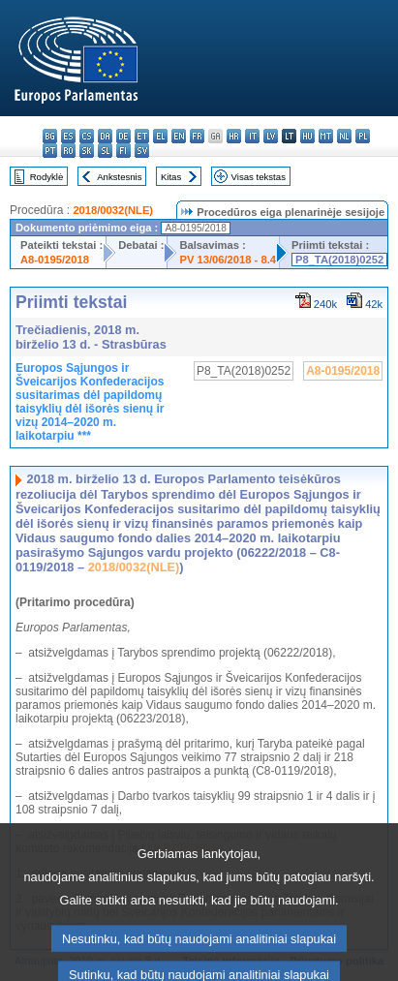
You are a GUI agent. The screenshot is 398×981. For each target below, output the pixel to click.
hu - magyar (307, 136)
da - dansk (105, 136)
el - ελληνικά (160, 136)
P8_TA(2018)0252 (339, 259)
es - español (68, 136)
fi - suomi (123, 150)
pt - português (50, 150)
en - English (178, 136)
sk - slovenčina (86, 150)
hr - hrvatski (234, 136)
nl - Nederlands (344, 136)
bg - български (50, 136)
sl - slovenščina (105, 150)
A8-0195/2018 (54, 259)
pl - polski (362, 136)
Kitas (171, 176)
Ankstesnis (119, 176)
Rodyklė (47, 176)
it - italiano (252, 136)
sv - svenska (142, 150)
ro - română (68, 150)
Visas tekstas (258, 176)
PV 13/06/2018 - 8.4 (227, 259)
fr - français (197, 136)
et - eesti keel (142, 136)
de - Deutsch (123, 136)
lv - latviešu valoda (270, 136)
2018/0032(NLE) (113, 210)
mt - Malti (326, 136)
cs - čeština (86, 136)
